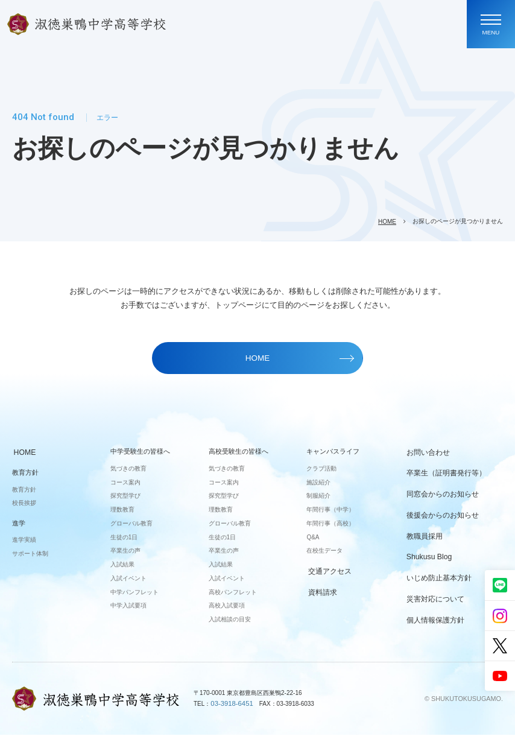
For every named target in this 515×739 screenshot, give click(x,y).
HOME (387, 221)
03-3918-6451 (229, 707)
